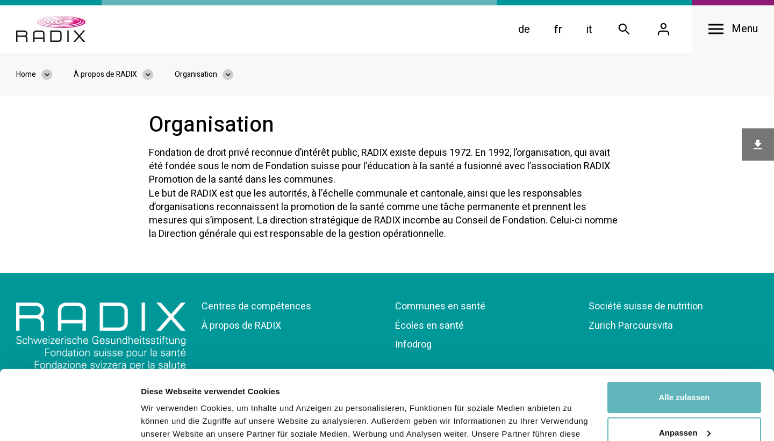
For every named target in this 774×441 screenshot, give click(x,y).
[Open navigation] (733, 29)
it (589, 29)
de (524, 29)
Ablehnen (684, 398)
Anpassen (685, 362)
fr (558, 29)
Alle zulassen (684, 327)
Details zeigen (168, 419)
